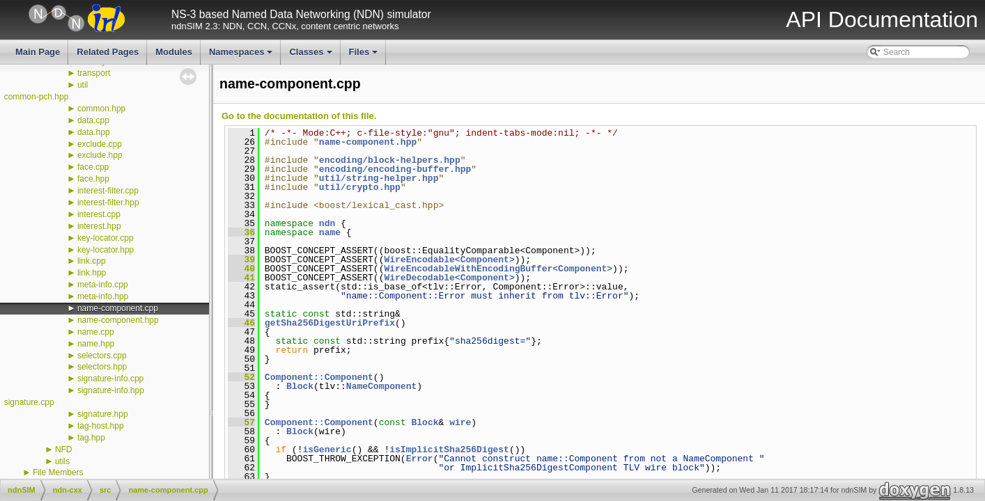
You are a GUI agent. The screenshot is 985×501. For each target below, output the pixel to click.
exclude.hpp (100, 155)
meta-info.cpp (102, 284)
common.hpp (101, 108)
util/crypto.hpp (360, 187)
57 (241, 422)
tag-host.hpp (100, 426)
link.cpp (91, 261)
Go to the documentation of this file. (299, 116)
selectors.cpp (102, 355)
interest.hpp (99, 226)
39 (241, 259)
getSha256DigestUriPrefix (330, 323)
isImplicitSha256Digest (449, 449)
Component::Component (319, 377)
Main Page (37, 52)
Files (364, 56)
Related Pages (108, 52)
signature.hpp (102, 414)
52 (241, 377)
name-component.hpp (118, 320)
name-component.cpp (117, 308)
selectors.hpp (102, 367)
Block (299, 386)
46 (241, 323)
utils (62, 461)
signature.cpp (29, 402)
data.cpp (93, 120)
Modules (173, 52)
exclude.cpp (99, 144)
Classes (311, 56)
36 (241, 232)
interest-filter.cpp (108, 191)
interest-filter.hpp (108, 202)
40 (241, 268)
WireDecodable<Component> (449, 277)
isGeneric (326, 449)
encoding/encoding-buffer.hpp (395, 169)
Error (419, 458)
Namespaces (242, 56)
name (330, 232)
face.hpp (93, 179)
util (82, 85)
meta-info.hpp (102, 296)
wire (460, 422)
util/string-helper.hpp (379, 178)
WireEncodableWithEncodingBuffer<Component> (498, 268)
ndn (327, 223)
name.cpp (95, 332)
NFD (63, 449)
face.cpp (93, 167)
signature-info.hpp (110, 390)
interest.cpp (99, 214)
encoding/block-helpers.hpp (389, 160)
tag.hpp (91, 438)
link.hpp (91, 273)
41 (241, 277)
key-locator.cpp (105, 238)
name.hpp (95, 344)
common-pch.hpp (36, 97)
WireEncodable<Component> (449, 259)
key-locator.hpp (105, 250)
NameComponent (381, 386)
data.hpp (93, 132)
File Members (58, 472)
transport (93, 73)
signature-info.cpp (110, 378)
